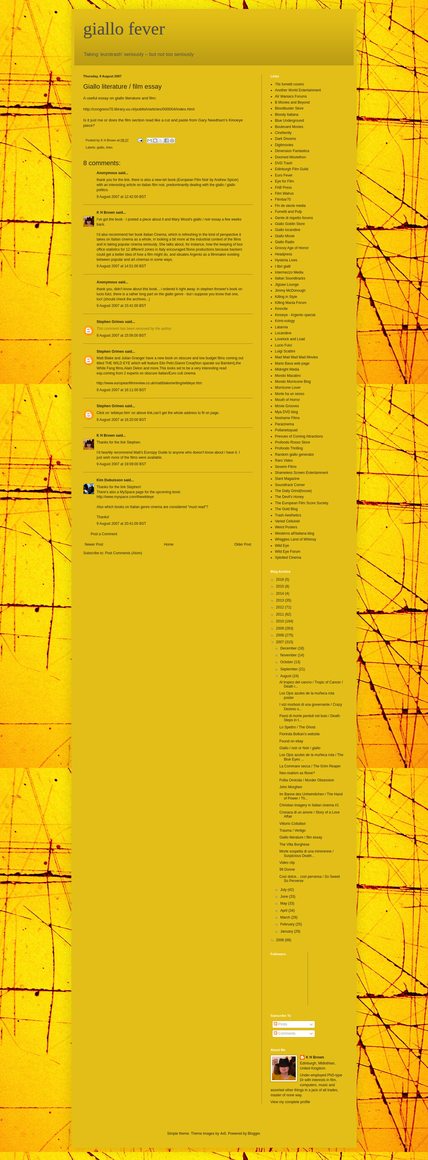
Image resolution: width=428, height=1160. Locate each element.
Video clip (287, 863)
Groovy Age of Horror (292, 248)
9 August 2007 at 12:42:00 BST (121, 197)
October (287, 662)
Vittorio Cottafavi (292, 824)
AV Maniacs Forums (291, 96)
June (284, 896)
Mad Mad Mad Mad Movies (296, 357)
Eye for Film (284, 181)
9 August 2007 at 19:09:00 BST (121, 464)
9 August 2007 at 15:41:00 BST (121, 306)
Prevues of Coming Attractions (299, 436)
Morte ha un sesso (289, 394)
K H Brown (106, 212)
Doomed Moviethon (290, 157)
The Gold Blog (286, 509)
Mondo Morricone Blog (293, 382)
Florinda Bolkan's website (299, 734)
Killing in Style (286, 297)
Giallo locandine (287, 230)
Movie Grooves (287, 406)
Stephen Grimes (110, 322)
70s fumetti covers (289, 84)
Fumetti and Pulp (288, 212)
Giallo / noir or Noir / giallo (299, 748)
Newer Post (94, 544)
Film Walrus (284, 193)
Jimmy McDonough (290, 290)
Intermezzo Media (289, 272)
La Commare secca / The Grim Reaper (310, 766)
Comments (284, 1033)
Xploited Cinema (288, 557)
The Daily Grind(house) (293, 491)
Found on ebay (291, 741)
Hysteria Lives (286, 260)
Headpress (283, 254)
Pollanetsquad (286, 430)
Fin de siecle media (290, 206)
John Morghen (290, 787)
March (285, 917)
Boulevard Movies (289, 127)
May (284, 903)
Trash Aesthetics (288, 515)
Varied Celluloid (287, 521)
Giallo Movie (285, 236)
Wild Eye (282, 546)
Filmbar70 (283, 199)
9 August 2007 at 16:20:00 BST (121, 420)
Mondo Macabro (288, 376)
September (289, 669)
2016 (280, 579)
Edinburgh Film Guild (291, 169)
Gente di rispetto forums (294, 218)
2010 (280, 621)
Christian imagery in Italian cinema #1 (309, 805)
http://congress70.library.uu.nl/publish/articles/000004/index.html (138, 109)
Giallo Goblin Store (290, 224)
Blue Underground (289, 120)
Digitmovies (284, 145)
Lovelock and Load (290, 339)
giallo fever (124, 28)
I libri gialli (283, 266)
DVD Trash (283, 163)
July (284, 890)
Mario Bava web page (292, 363)
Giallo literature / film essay (300, 837)
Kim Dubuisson (110, 480)
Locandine (283, 333)
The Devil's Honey (289, 497)
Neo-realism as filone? (297, 773)
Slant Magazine (287, 479)
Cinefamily (283, 133)
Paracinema (284, 424)
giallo (100, 147)
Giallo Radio (284, 242)
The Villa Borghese (294, 844)
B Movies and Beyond (292, 102)
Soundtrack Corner (290, 485)
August (286, 676)
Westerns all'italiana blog (294, 533)
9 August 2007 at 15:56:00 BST (121, 335)
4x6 (223, 1133)
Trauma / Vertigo (292, 830)
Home (169, 544)
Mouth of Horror (287, 400)
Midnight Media (287, 369)
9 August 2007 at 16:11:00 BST (121, 390)
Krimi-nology (285, 321)
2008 (280, 635)
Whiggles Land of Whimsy (295, 539)
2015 (280, 586)
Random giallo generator (294, 454)
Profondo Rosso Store (292, 442)
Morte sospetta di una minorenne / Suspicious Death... (306, 853)
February (287, 924)
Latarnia (281, 327)
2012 (280, 607)
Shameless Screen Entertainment (301, 473)
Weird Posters (286, 527)
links (109, 147)
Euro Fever (283, 175)
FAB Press (283, 187)
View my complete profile (290, 1102)
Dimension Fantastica (292, 151)
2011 (280, 614)
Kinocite (281, 309)
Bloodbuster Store (289, 108)
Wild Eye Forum (287, 551)
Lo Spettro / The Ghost (297, 727)
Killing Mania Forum (290, 303)
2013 (280, 600)
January (287, 931)
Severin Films (286, 467)
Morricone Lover (288, 387)
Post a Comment (104, 534)
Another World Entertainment (298, 90)
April (284, 910)
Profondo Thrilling (289, 448)
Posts (280, 1024)
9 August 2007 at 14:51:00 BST (121, 266)
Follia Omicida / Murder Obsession (306, 780)
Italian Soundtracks (290, 278)
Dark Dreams (285, 139)
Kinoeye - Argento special (295, 315)
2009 (280, 628)
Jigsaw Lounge (287, 284)
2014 (280, 593)
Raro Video (284, 460)
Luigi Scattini (285, 351)
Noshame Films (287, 418)
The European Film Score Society (301, 503)
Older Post (242, 544)
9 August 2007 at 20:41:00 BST (121, 524)
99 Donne (287, 869)
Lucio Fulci (283, 345)
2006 (280, 940)
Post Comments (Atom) (123, 553)
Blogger (254, 1133)
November (289, 655)
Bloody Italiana (286, 115)
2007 (280, 642)
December (289, 648)
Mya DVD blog (286, 412)
